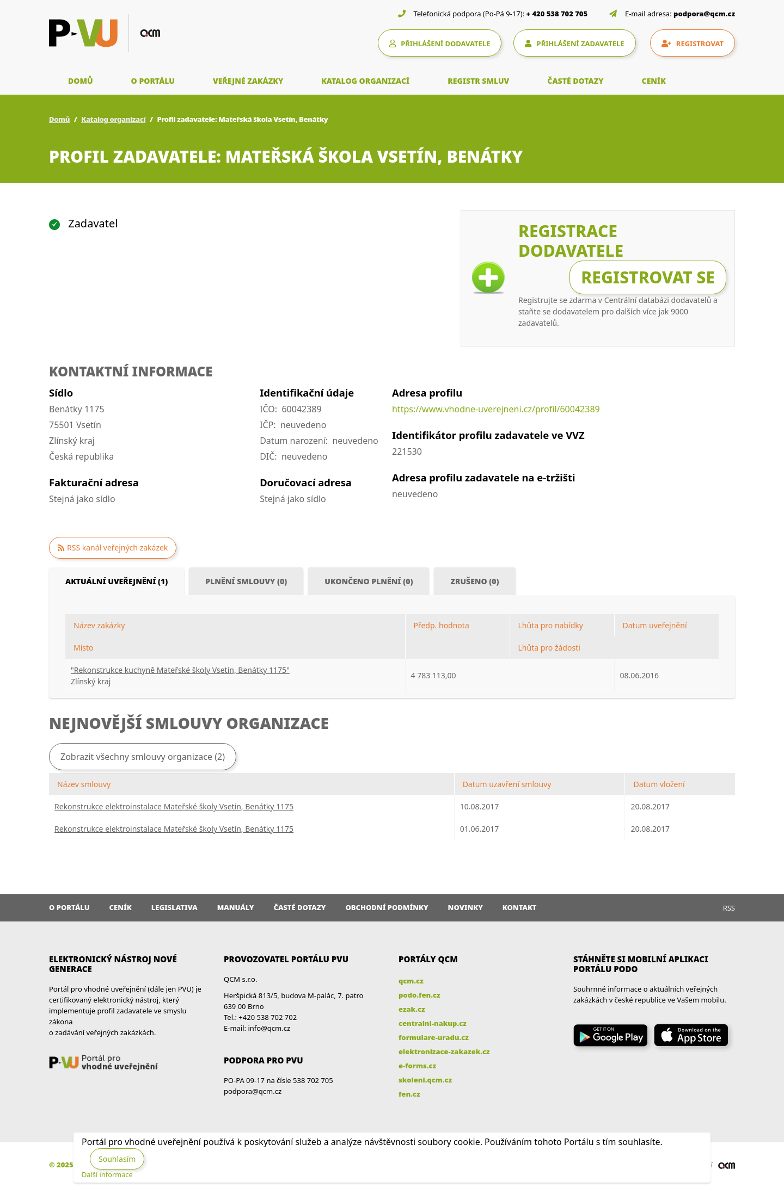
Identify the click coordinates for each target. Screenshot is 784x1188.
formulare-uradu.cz (434, 1037)
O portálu (69, 907)
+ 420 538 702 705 (557, 13)
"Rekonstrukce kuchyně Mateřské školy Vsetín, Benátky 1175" (180, 670)
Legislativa (174, 907)
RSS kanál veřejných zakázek (117, 547)
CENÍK (654, 81)
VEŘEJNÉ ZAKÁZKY (248, 81)
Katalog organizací (113, 119)
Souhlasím (117, 1159)
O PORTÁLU (153, 81)
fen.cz (409, 1094)
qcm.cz (411, 981)
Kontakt (520, 907)
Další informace (107, 1174)
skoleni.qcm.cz (425, 1080)
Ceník (120, 907)
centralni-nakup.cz (433, 1023)
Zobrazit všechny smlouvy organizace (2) (142, 757)
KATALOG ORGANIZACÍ (365, 81)
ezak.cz (412, 1009)
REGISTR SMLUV (478, 81)
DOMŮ (80, 81)
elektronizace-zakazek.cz (444, 1051)
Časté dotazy (299, 907)
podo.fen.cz (419, 995)
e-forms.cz (417, 1066)
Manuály (235, 907)
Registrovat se (648, 277)
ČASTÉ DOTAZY (575, 81)
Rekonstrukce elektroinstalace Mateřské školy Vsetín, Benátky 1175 (173, 806)
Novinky (465, 907)
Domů (59, 119)
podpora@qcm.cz (704, 13)
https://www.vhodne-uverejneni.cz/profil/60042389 (496, 409)
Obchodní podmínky (386, 907)
